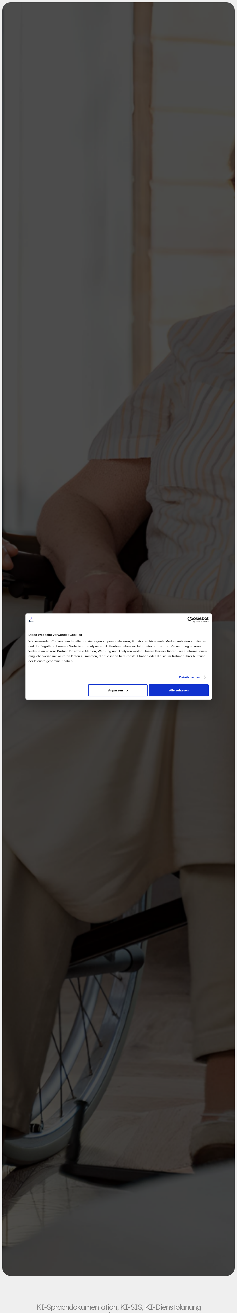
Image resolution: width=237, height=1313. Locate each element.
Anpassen (118, 690)
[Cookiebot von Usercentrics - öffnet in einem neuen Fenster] (190, 619)
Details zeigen (189, 677)
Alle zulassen (179, 690)
